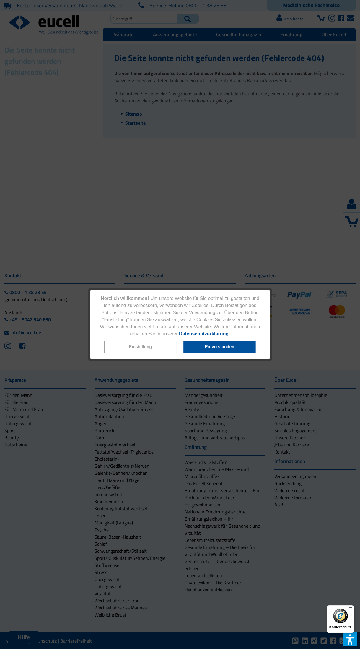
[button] (141, 347)
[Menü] (350, 608)
